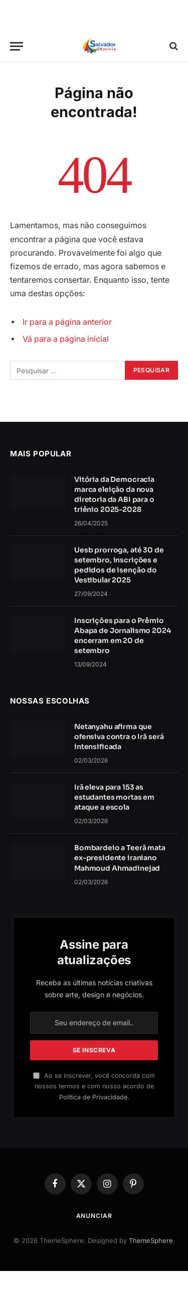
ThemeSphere (151, 1240)
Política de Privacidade (93, 1097)
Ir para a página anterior (67, 322)
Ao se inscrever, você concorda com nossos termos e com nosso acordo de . (94, 1086)
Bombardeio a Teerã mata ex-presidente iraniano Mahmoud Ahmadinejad (119, 857)
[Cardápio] (16, 46)
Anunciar (94, 1215)
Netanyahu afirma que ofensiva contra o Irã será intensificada (118, 736)
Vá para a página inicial (66, 339)
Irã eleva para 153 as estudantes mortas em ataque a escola (114, 797)
